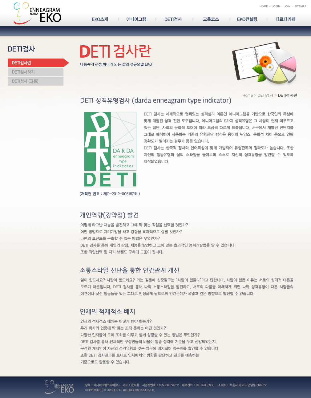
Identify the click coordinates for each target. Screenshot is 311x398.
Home (248, 95)
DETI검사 (265, 95)
